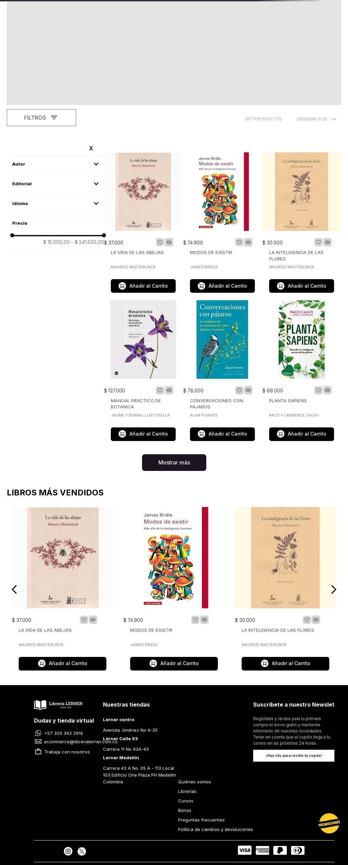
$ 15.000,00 (56, 188)
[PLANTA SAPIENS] (301, 317)
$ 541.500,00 (87, 188)
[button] (58, 110)
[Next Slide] (333, 535)
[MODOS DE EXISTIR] (222, 169)
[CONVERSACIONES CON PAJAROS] (222, 317)
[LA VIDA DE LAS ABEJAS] (143, 169)
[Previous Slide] (14, 535)
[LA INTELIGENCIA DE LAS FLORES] (301, 169)
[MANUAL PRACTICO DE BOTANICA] (143, 317)
